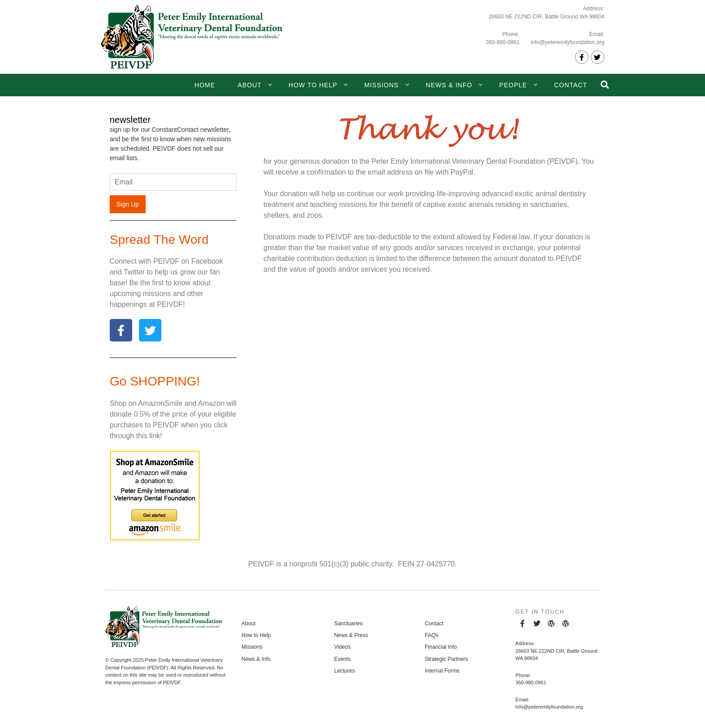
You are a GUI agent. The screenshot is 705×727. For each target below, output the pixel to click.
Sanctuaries (348, 623)
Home (205, 85)
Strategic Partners (446, 659)
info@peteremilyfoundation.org (567, 42)
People (513, 85)
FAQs (431, 635)
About (250, 85)
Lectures (344, 671)
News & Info (449, 85)
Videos (342, 647)
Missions (381, 85)
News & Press (351, 635)
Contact (570, 85)
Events (342, 659)
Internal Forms (442, 671)
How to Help (313, 85)
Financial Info (441, 647)
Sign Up (127, 204)
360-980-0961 (503, 42)
